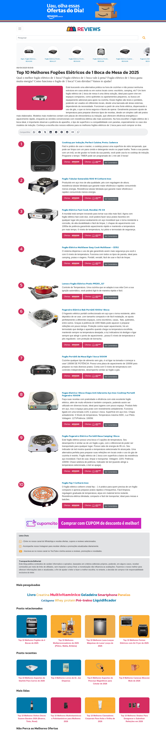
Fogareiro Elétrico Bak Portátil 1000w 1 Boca (85, 309)
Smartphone (107, 594)
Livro (31, 594)
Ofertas (72, 162)
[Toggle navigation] (19, 28)
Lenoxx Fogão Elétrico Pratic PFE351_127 (83, 283)
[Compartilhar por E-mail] (72, 132)
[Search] (77, 37)
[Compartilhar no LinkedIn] (50, 132)
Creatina (43, 594)
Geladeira (89, 594)
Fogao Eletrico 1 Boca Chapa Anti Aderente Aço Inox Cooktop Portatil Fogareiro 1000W (98, 394)
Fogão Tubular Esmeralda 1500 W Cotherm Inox (86, 178)
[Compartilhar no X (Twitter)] (45, 132)
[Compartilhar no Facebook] (39, 132)
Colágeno (47, 600)
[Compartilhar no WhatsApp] (34, 132)
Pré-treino (84, 600)
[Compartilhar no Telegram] (56, 132)
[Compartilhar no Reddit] (67, 132)
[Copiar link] (78, 132)
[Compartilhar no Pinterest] (61, 132)
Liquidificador (104, 600)
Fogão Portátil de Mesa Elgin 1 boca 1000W (84, 356)
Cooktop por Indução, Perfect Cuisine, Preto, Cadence (90, 142)
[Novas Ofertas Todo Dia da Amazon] (83, 10)
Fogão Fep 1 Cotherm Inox (75, 482)
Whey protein (65, 600)
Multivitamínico (65, 595)
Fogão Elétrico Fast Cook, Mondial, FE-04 (83, 209)
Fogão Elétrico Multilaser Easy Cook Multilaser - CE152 (90, 247)
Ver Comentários (111, 163)
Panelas (124, 594)
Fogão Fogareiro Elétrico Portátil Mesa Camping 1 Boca (90, 436)
